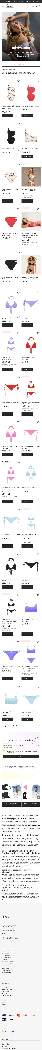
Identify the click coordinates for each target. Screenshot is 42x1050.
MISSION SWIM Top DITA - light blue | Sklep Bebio (11, 711)
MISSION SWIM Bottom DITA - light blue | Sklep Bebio (30, 711)
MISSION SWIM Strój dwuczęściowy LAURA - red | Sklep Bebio (30, 403)
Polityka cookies (6, 970)
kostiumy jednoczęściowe (24, 842)
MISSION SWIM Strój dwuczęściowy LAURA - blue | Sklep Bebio (30, 535)
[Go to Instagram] (8, 1043)
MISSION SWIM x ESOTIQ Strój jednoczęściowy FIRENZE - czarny (10, 149)
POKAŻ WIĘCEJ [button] (9, 771)
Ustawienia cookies (6, 972)
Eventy (3, 998)
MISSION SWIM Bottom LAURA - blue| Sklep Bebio (11, 535)
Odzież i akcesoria (6, 995)
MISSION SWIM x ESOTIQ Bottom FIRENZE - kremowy (10, 190)
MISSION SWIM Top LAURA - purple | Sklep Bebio (11, 317)
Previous (3, 797)
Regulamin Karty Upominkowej (9, 964)
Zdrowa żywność (6, 987)
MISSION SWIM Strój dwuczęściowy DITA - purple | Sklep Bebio (30, 667)
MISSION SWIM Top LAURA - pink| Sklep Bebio (10, 447)
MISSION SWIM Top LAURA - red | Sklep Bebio (30, 358)
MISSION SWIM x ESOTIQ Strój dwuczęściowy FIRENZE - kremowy (30, 190)
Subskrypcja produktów (7, 951)
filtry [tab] (21, 65)
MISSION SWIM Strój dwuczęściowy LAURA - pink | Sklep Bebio (10, 488)
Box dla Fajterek (5, 953)
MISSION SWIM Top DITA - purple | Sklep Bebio (30, 620)
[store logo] (19, 6)
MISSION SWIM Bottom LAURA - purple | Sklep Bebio (29, 317)
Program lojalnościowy (7, 949)
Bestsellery (4, 1004)
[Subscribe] (21, 756)
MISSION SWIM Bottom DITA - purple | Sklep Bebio (11, 667)
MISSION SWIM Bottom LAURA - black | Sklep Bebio (31, 579)
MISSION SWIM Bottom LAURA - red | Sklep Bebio (11, 403)
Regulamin (4, 959)
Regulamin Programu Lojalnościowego (11, 966)
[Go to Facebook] (3, 1043)
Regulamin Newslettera (7, 961)
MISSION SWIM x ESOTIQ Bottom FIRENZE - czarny (10, 278)
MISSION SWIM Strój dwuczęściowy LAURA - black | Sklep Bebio (10, 620)
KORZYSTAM (36, 1)
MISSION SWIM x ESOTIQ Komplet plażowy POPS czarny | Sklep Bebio (31, 278)
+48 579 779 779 (9, 926)
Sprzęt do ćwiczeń (6, 991)
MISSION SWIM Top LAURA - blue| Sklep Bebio (30, 488)
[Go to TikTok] (13, 1043)
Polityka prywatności (7, 968)
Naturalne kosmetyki (7, 989)
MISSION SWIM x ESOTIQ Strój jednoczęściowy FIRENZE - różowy (30, 105)
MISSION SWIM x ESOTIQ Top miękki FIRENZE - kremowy (30, 149)
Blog (3, 976)
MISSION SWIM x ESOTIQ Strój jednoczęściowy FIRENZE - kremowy (11, 105)
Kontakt (3, 974)
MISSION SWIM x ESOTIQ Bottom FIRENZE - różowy (10, 234)
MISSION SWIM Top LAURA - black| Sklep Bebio (10, 579)
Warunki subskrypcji (7, 957)
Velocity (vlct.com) (11, 1048)
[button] (18, 81)
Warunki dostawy (6, 955)
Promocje (4, 1000)
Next (38, 797)
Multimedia (4, 993)
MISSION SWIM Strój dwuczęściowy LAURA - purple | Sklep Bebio (10, 358)
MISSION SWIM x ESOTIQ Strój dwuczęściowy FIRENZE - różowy (30, 234)
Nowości (4, 1002)
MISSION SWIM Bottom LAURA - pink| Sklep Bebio (31, 447)
